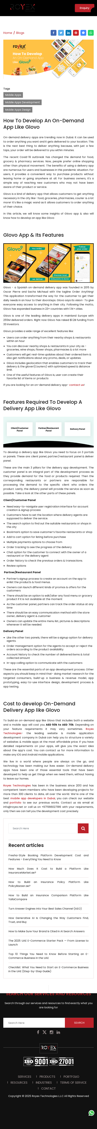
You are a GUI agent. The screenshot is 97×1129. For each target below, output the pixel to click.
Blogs (20, 33)
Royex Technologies (17, 785)
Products (47, 1035)
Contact (48, 1047)
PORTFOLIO (71, 1035)
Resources (19, 1041)
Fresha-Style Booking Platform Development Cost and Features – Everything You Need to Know (48, 857)
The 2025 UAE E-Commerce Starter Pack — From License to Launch (48, 943)
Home (7, 33)
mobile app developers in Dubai (32, 798)
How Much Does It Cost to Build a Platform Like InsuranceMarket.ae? (48, 871)
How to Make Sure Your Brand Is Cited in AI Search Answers (46, 931)
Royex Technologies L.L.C (48, 1055)
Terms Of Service (73, 1041)
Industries (44, 1041)
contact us (76, 385)
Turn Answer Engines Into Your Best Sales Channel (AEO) (45, 909)
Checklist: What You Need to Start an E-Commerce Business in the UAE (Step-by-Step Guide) (48, 969)
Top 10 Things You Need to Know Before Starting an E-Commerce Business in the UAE (48, 956)
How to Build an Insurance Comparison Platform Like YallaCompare (48, 897)
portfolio (16, 803)
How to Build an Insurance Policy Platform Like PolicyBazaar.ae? (48, 884)
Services (24, 1035)
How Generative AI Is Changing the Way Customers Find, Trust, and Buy (48, 920)
